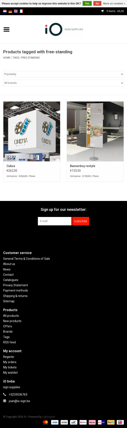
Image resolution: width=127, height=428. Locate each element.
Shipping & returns (15, 296)
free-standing (30, 57)
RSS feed (9, 342)
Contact (8, 274)
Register (8, 356)
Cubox (11, 166)
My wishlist (10, 372)
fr (21, 11)
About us (9, 264)
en (15, 11)
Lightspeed (48, 416)
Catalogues (10, 280)
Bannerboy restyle (82, 166)
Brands (8, 331)
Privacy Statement (15, 285)
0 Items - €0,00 (112, 11)
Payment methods (15, 290)
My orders (9, 362)
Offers (7, 326)
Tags (16, 57)
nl (5, 11)
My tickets (10, 367)
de (10, 11)
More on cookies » (114, 3)
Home (6, 57)
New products (12, 321)
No (97, 3)
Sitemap (9, 301)
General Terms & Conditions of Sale (26, 258)
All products (11, 315)
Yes (87, 3)
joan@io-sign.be (19, 401)
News (7, 269)
